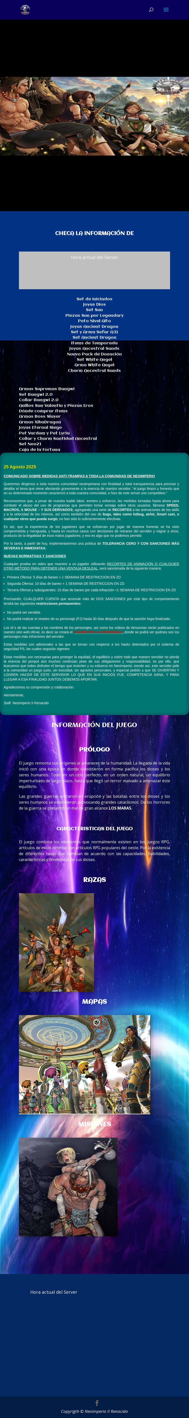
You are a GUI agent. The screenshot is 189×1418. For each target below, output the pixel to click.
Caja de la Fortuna (39, 450)
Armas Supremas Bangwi (47, 389)
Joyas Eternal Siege (40, 428)
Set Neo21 (30, 444)
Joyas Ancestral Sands (94, 349)
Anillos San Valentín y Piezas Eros (56, 406)
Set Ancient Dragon (94, 337)
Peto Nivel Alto (94, 321)
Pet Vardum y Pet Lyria (44, 433)
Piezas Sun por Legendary (94, 316)
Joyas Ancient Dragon (94, 327)
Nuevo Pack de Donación (94, 354)
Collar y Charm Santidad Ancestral (58, 439)
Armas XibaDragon (40, 422)
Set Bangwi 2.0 (36, 395)
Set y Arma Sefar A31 (94, 332)
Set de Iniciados (94, 299)
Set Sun (94, 310)
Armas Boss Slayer (40, 416)
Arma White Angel (94, 365)
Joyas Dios (94, 305)
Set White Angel (94, 360)
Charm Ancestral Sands (94, 371)
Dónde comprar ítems (43, 411)
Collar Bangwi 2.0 (39, 400)
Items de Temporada (94, 343)
